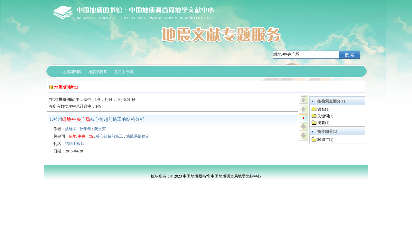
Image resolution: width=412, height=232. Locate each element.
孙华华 (85, 129)
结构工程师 (74, 143)
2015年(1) (325, 139)
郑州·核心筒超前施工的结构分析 (99, 119)
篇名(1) (323, 109)
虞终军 (71, 129)
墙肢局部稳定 (137, 136)
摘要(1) (323, 123)
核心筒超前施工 (109, 136)
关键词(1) (325, 116)
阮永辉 (100, 129)
